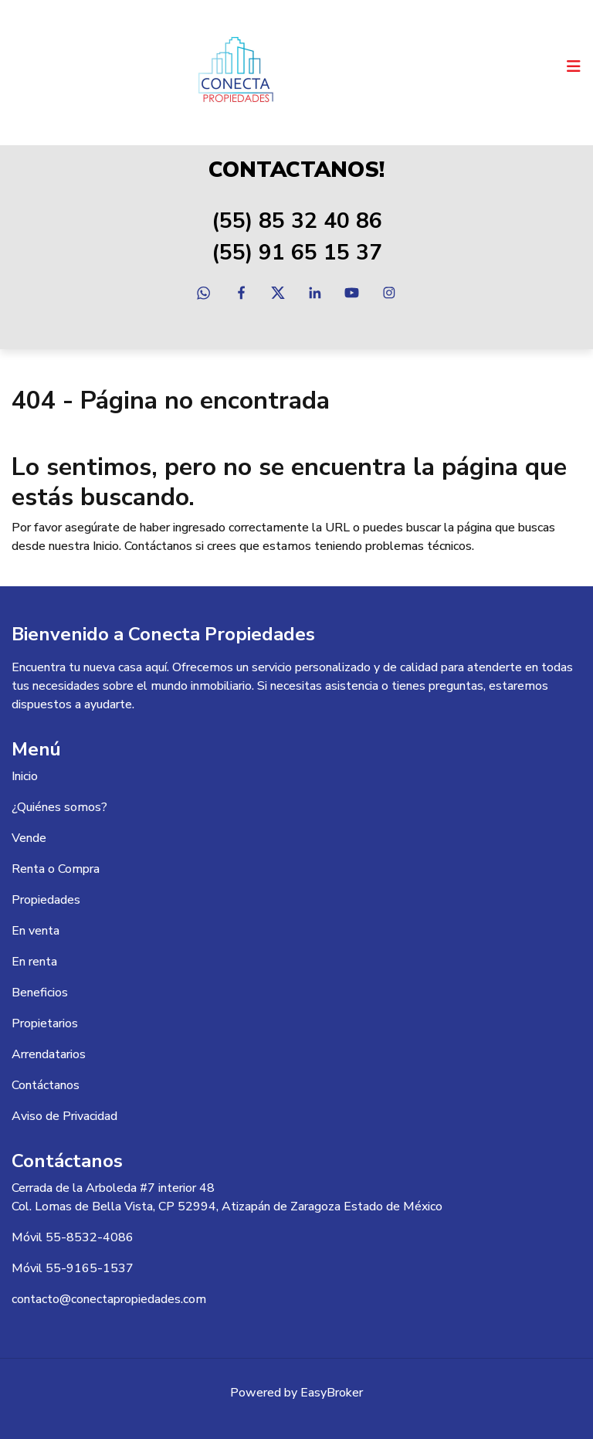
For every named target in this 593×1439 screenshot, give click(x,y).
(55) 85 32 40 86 (297, 221)
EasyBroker (331, 1392)
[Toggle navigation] (573, 66)
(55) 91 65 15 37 (297, 252)
